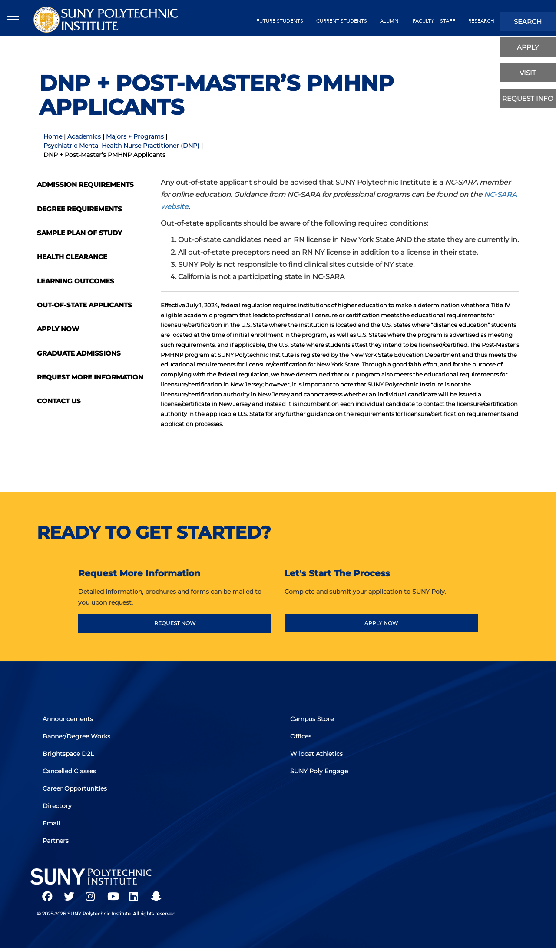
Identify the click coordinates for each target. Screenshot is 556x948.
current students (341, 21)
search (528, 21)
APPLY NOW (381, 623)
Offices (301, 738)
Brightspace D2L (69, 754)
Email (52, 822)
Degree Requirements (79, 209)
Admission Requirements (85, 184)
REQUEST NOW (174, 623)
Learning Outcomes (75, 281)
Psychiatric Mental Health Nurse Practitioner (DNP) (121, 146)
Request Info (527, 98)
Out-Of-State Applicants (84, 305)
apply (528, 47)
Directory (58, 805)
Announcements (68, 721)
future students (279, 21)
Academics (84, 136)
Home (52, 136)
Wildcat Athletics (317, 754)
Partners (56, 839)
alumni (390, 21)
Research (481, 21)
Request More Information (90, 377)
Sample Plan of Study (79, 233)
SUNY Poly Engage (320, 771)
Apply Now (58, 329)
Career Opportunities (75, 788)
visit (528, 73)
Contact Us (59, 401)
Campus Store (312, 721)
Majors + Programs (135, 136)
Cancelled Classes (70, 771)
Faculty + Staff (434, 21)
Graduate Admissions (79, 353)
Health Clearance (72, 257)
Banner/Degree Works (77, 738)
